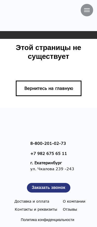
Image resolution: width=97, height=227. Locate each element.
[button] (48, 188)
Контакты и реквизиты (36, 209)
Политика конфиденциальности (47, 220)
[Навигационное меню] (87, 10)
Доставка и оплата (31, 201)
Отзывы (70, 209)
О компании (74, 201)
